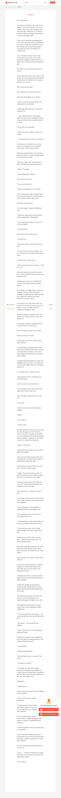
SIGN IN (52, 2)
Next (51, 308)
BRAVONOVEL (12, 2)
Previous (51, 304)
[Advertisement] (30, 776)
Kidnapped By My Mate (10, 7)
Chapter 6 (19, 7)
